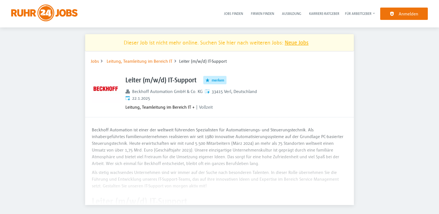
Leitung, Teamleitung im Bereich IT (139, 61)
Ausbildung (291, 13)
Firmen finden (262, 13)
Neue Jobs (297, 42)
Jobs (95, 61)
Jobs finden (233, 13)
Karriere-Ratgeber (324, 13)
